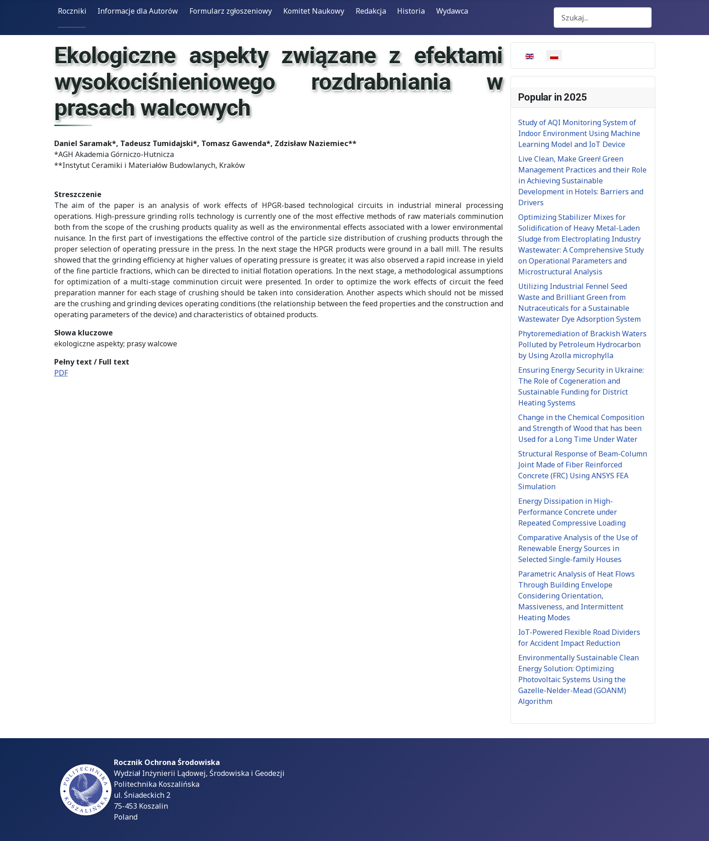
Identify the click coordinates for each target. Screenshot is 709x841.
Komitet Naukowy (313, 11)
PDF (61, 373)
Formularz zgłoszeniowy (230, 11)
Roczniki (72, 11)
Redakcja (371, 11)
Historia (411, 11)
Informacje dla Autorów (137, 11)
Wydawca (452, 11)
